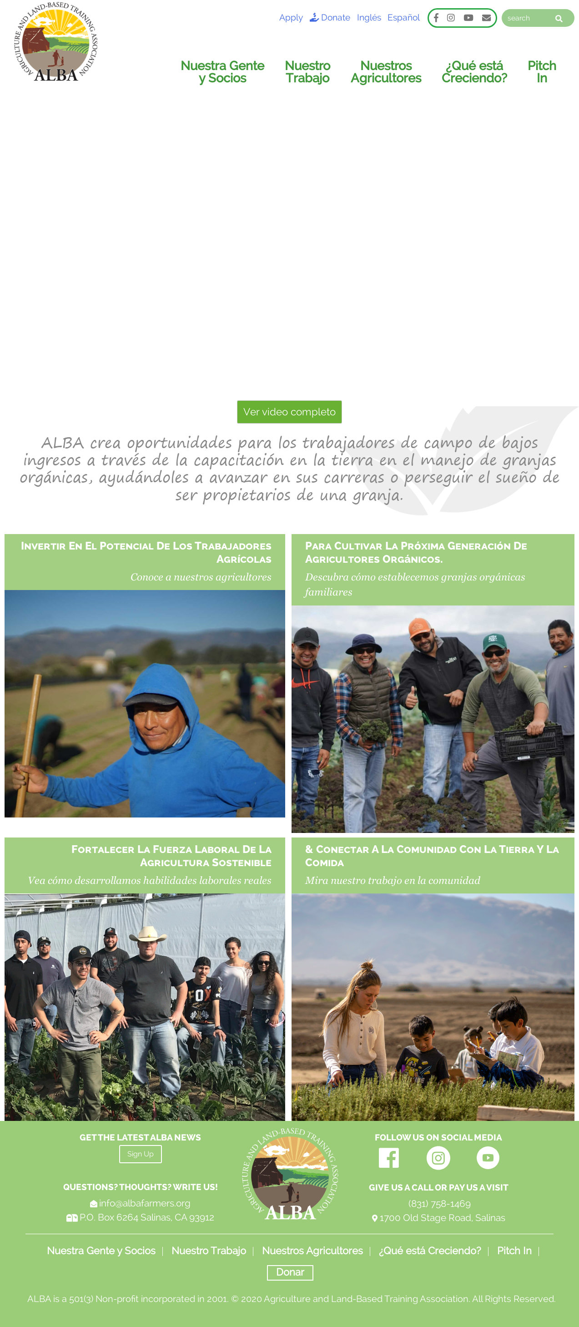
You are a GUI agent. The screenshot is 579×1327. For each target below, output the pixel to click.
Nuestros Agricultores (388, 68)
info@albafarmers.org (145, 1199)
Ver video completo (289, 408)
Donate (330, 17)
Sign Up (140, 1150)
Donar (290, 1268)
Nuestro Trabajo (310, 68)
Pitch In (542, 68)
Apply (290, 17)
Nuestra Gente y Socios (227, 68)
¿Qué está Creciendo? (475, 68)
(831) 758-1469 (438, 1200)
